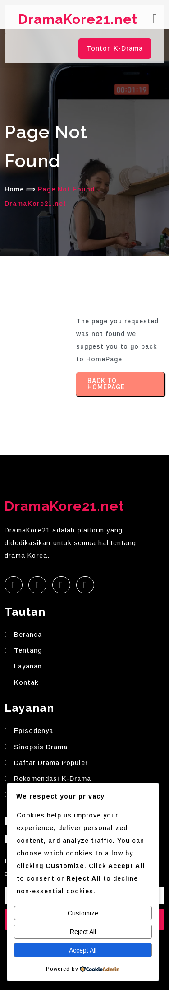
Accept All (82, 950)
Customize (83, 913)
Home (14, 189)
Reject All (83, 931)
